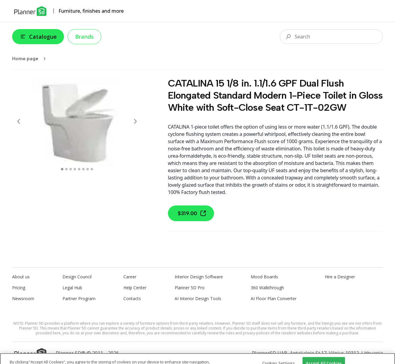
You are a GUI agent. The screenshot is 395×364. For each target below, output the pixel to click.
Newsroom (23, 298)
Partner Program (78, 298)
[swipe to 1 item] (66, 169)
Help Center (134, 287)
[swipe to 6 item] (87, 169)
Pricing (18, 287)
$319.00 (192, 213)
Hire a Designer (340, 277)
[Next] (135, 121)
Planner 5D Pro (190, 287)
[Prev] (18, 121)
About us (21, 277)
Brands (84, 36)
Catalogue (38, 36)
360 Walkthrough (267, 287)
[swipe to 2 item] (70, 169)
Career (129, 277)
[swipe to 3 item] (75, 169)
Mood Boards (264, 277)
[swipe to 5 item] (83, 169)
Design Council (77, 277)
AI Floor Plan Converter (273, 298)
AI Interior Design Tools (198, 298)
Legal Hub (72, 287)
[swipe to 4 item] (79, 169)
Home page (31, 59)
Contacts (132, 298)
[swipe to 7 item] (92, 169)
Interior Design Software (199, 277)
